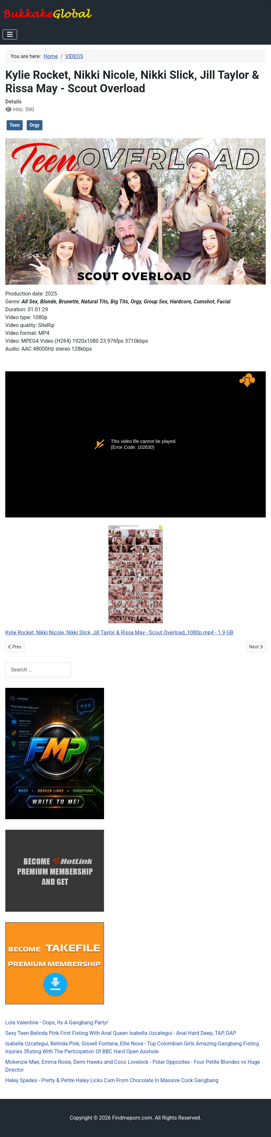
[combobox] (38, 670)
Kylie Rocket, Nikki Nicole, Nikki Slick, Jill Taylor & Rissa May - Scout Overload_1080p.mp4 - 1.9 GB (119, 632)
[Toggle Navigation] (10, 34)
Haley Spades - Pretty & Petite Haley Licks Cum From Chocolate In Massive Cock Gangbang (111, 1080)
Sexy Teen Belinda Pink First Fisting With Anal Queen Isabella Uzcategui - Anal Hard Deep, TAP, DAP (120, 1033)
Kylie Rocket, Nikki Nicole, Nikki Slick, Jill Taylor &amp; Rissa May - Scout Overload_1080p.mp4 (135, 444)
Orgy (35, 125)
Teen (15, 125)
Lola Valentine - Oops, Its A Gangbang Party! (56, 1022)
